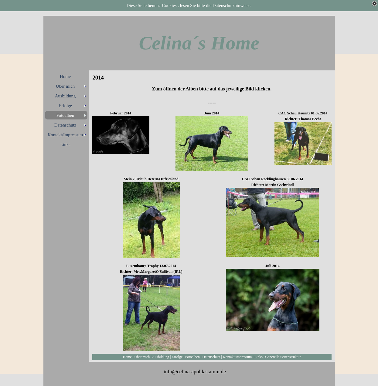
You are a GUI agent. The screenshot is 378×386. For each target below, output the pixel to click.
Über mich (142, 357)
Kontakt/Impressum (237, 357)
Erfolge (177, 357)
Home (127, 357)
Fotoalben (192, 357)
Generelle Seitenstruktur (283, 357)
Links (258, 357)
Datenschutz (211, 357)
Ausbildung (160, 357)
